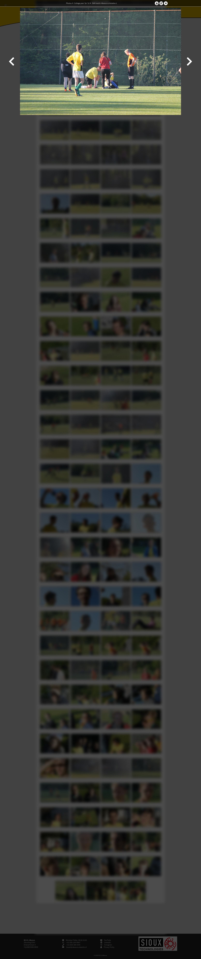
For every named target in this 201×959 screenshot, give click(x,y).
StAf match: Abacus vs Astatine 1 (104, 3)
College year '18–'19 (82, 3)
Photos (69, 3)
